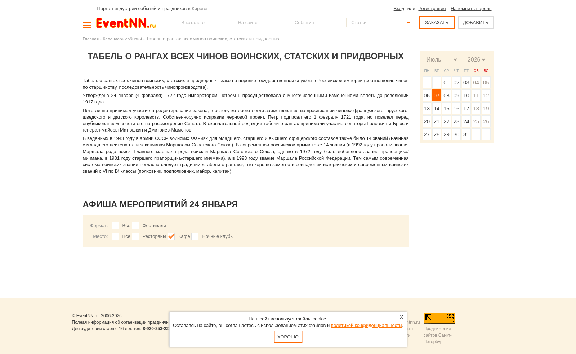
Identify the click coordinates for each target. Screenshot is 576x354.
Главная (91, 38)
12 (486, 95)
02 (457, 82)
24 (466, 121)
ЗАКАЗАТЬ (436, 22)
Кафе (184, 236)
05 (486, 82)
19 (486, 108)
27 (427, 134)
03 (466, 82)
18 (476, 108)
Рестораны (154, 236)
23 (457, 121)
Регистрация (432, 8)
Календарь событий (122, 38)
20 (427, 121)
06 (427, 95)
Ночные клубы (217, 236)
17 (466, 108)
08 (446, 95)
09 (457, 95)
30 (457, 134)
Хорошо (288, 337)
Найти (168, 22)
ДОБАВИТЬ (475, 22)
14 (437, 108)
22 (446, 121)
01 (446, 82)
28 (437, 134)
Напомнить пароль (471, 8)
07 (437, 95)
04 (476, 82)
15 (446, 108)
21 (437, 121)
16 (457, 108)
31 (466, 134)
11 (476, 95)
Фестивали (154, 225)
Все (126, 225)
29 (446, 134)
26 (486, 121)
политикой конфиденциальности (366, 325)
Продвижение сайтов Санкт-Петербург (438, 335)
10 (466, 95)
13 (427, 108)
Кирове (199, 8)
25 (476, 121)
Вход (399, 8)
